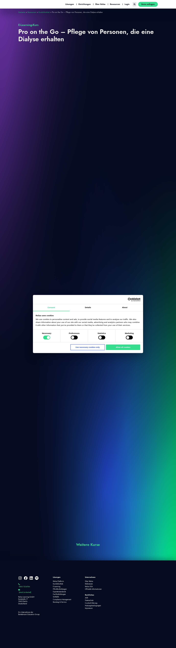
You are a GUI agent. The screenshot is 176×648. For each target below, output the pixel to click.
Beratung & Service (59, 602)
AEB (86, 598)
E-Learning (56, 586)
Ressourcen (32, 12)
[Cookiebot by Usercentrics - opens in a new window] (129, 299)
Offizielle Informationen (93, 589)
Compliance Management (62, 599)
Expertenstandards (59, 592)
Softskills (56, 597)
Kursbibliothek (44, 12)
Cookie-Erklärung (91, 603)
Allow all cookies (123, 347)
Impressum (89, 608)
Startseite (21, 12)
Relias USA (89, 586)
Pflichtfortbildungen (60, 589)
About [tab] (124, 307)
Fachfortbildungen (59, 594)
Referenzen (89, 584)
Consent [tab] (51, 307)
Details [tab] (88, 307)
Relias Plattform (58, 581)
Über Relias (89, 581)
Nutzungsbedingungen (93, 606)
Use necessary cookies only (88, 347)
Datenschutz (89, 600)
